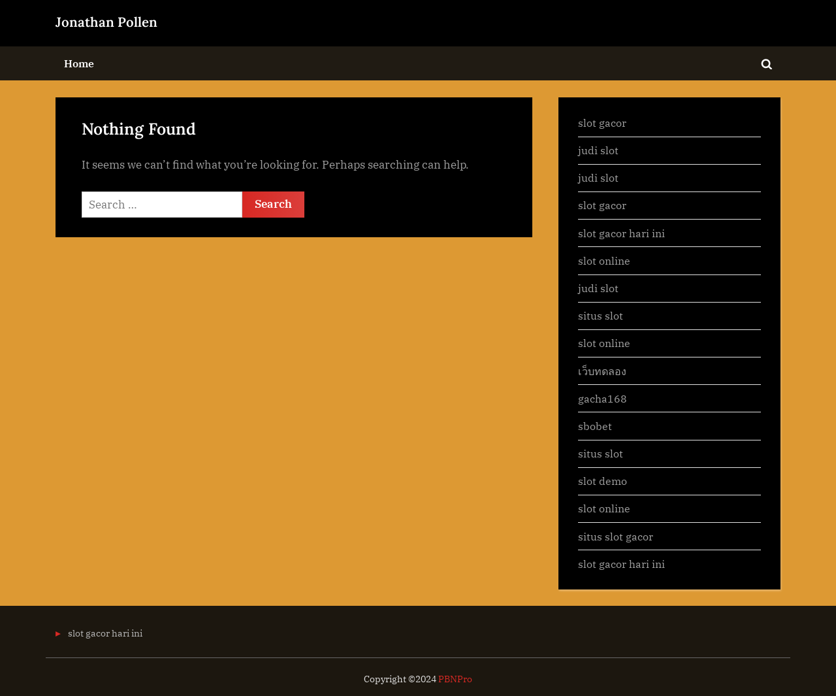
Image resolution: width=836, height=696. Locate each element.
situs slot (600, 315)
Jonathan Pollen (106, 22)
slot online (604, 260)
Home (79, 63)
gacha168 (602, 398)
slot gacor (602, 122)
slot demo (602, 481)
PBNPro (455, 679)
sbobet (595, 426)
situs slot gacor (615, 536)
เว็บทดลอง (602, 371)
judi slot (598, 150)
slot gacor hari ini (621, 233)
